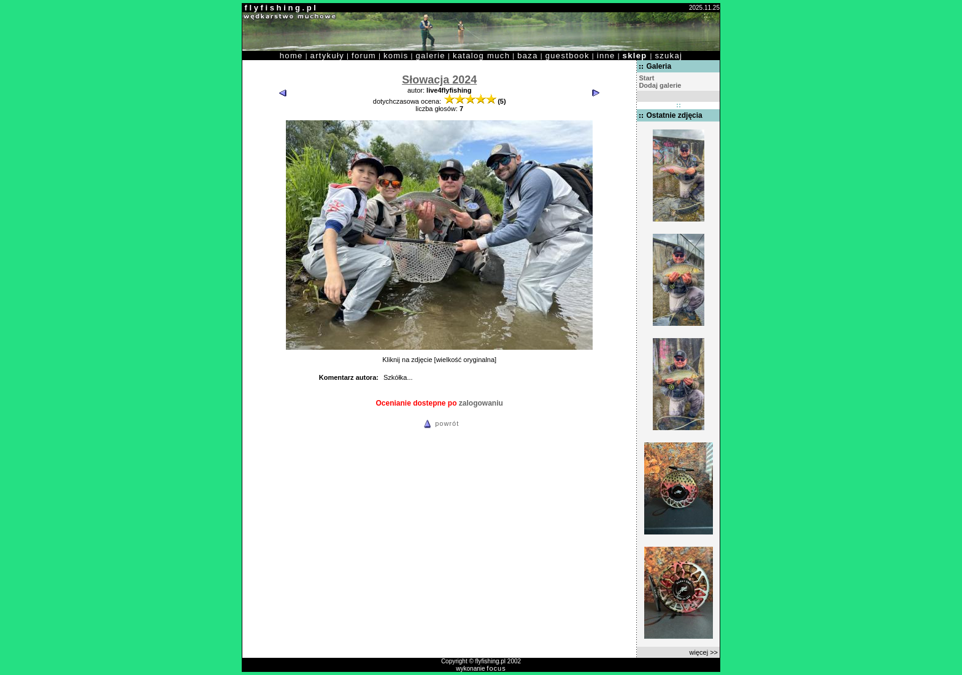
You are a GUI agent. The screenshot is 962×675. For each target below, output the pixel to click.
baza (527, 55)
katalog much (481, 55)
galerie (430, 55)
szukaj (668, 55)
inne (606, 55)
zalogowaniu (481, 403)
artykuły (327, 55)
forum (364, 55)
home (291, 55)
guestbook (567, 55)
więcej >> (704, 652)
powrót (439, 423)
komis (396, 55)
